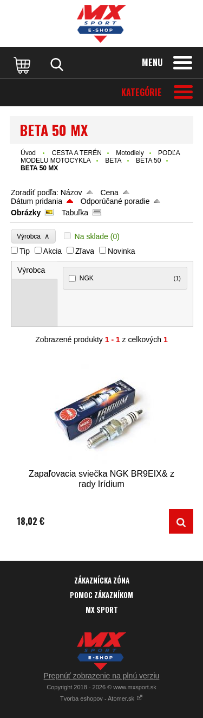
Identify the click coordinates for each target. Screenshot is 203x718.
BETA (113, 160)
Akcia (52, 251)
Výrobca (33, 236)
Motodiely (129, 153)
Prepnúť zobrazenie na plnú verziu (102, 675)
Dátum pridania (36, 201)
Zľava (84, 251)
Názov (71, 192)
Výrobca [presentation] (31, 270)
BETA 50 (148, 160)
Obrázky (26, 212)
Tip (24, 251)
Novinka (121, 251)
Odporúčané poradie (115, 201)
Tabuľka (75, 212)
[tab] (34, 270)
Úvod (28, 153)
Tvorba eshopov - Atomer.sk (101, 698)
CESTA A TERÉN (77, 153)
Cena (109, 192)
